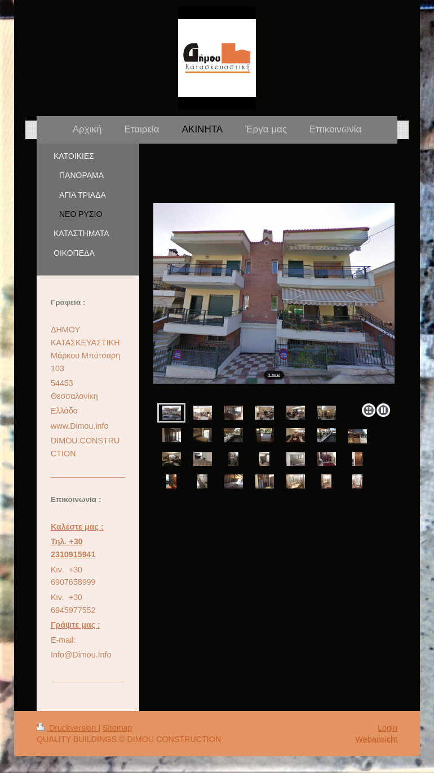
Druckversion (67, 727)
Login (387, 727)
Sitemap (117, 727)
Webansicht (376, 739)
